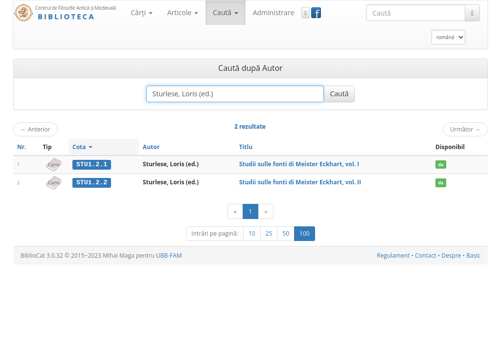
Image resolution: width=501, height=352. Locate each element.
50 (285, 233)
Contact (425, 255)
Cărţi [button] (141, 12)
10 (252, 233)
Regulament (393, 255)
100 (304, 233)
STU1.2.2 (91, 182)
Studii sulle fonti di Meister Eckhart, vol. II (300, 182)
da (440, 164)
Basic (473, 255)
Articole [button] (182, 12)
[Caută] (472, 12)
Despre (451, 255)
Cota (82, 147)
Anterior (35, 129)
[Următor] (265, 211)
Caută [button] (225, 12)
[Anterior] (235, 211)
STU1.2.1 (91, 164)
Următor (465, 129)
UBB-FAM (169, 255)
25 (269, 233)
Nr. (21, 147)
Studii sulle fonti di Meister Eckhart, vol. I (299, 164)
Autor (151, 147)
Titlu (245, 147)
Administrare (274, 12)
